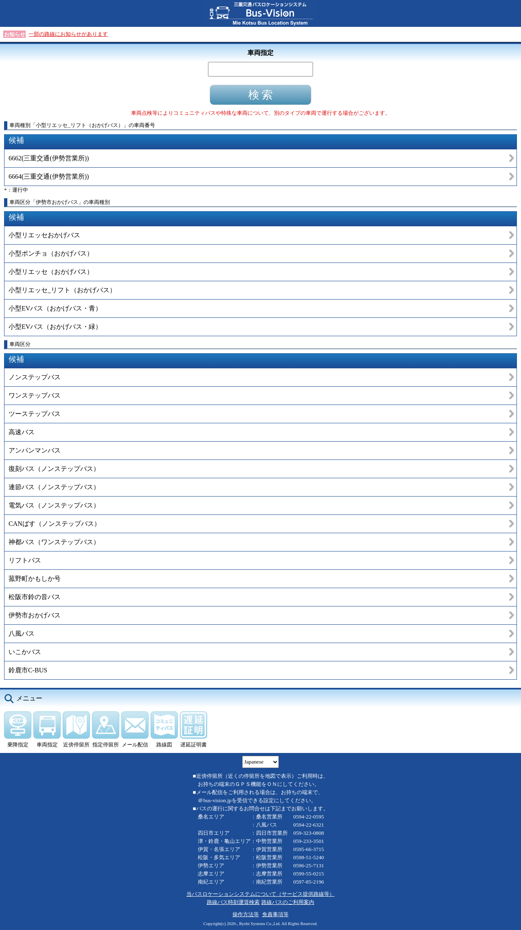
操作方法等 (245, 914)
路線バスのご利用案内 (287, 902)
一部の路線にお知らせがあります (68, 34)
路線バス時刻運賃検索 (233, 902)
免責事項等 (275, 914)
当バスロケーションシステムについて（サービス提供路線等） (260, 894)
